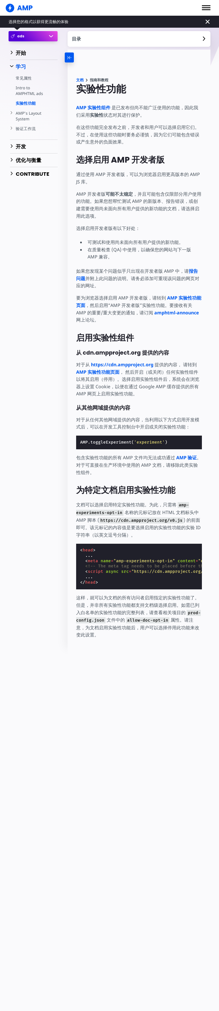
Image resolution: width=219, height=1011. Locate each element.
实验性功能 (26, 103)
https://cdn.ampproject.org (122, 364)
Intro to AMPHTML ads (29, 90)
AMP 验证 (186, 457)
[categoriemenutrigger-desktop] (77, 57)
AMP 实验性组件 (93, 107)
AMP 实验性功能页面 (97, 372)
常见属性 (24, 78)
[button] (206, 7)
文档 (80, 80)
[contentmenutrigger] (139, 39)
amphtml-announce (165, 313)
